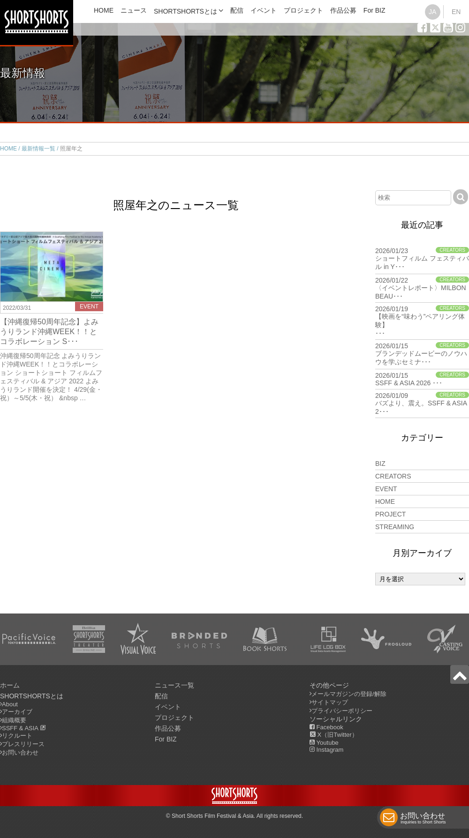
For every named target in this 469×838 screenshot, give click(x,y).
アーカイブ (17, 711)
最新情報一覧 (38, 148)
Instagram (326, 749)
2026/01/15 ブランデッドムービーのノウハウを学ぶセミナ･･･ (422, 354)
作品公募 (343, 10)
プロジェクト (303, 10)
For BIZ (374, 10)
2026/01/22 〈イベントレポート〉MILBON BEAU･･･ (422, 288)
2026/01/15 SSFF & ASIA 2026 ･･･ (422, 379)
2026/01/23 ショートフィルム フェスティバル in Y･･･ (422, 258)
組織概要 (14, 720)
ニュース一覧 (174, 685)
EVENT (386, 489)
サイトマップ (329, 702)
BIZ (380, 463)
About (10, 704)
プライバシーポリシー (341, 710)
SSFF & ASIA (24, 728)
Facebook (326, 727)
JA (432, 11)
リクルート (17, 735)
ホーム (10, 685)
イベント (263, 10)
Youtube (324, 742)
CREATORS (393, 476)
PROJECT (390, 514)
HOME (103, 10)
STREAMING (394, 527)
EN (456, 11)
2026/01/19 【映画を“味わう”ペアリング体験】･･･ (422, 321)
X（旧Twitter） (334, 734)
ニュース (134, 10)
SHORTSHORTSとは (185, 11)
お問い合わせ (423, 819)
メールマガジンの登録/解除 (348, 693)
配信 (236, 10)
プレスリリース (23, 744)
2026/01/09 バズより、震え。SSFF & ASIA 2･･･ (422, 403)
